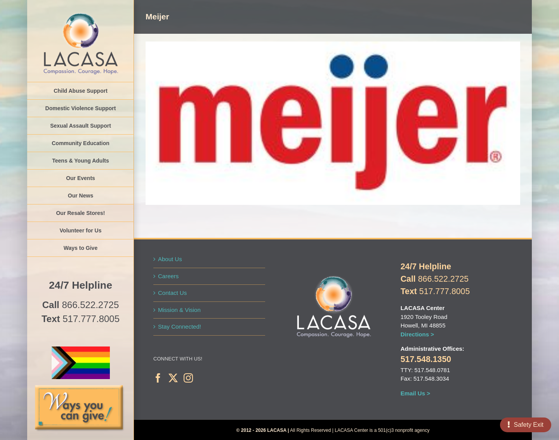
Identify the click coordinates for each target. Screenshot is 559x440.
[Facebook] (158, 378)
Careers (168, 276)
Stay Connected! (179, 326)
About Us (170, 259)
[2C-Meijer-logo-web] (333, 123)
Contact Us (172, 292)
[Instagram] (188, 378)
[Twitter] (173, 378)
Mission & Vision (179, 310)
